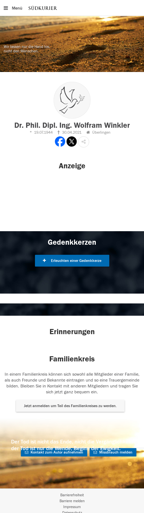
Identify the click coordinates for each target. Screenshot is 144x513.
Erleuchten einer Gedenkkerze (72, 260)
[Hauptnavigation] (72, 8)
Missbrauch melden (113, 452)
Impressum (72, 507)
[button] (83, 141)
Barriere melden (72, 501)
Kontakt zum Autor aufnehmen (54, 452)
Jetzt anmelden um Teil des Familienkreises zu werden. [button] (70, 406)
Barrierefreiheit (72, 495)
